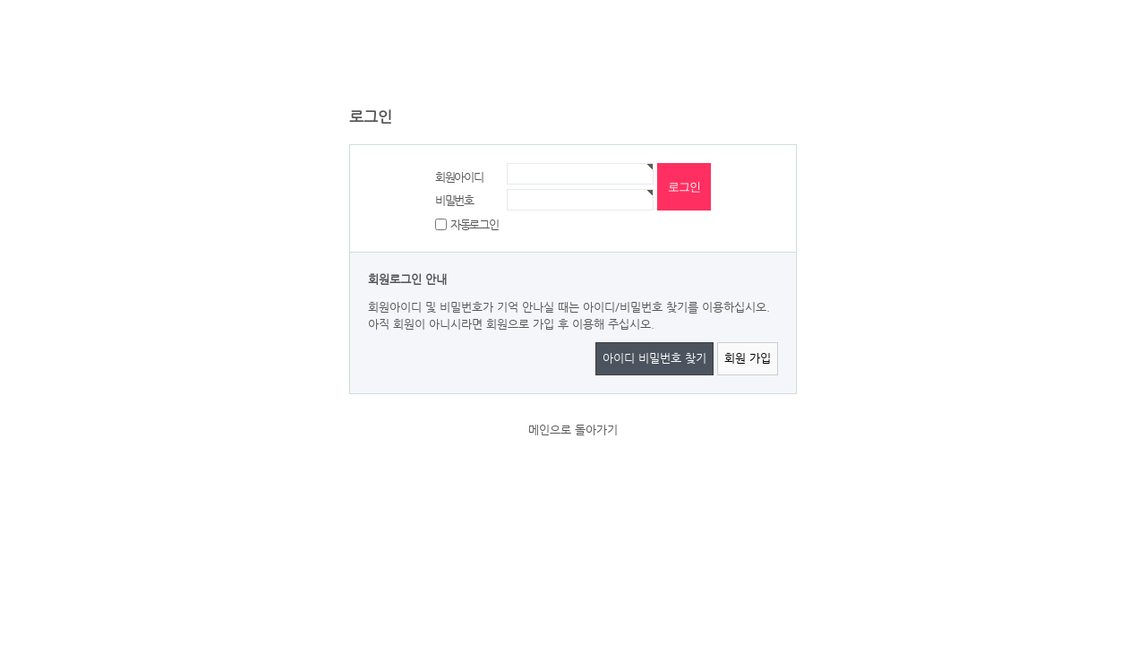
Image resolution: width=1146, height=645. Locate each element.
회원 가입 (747, 358)
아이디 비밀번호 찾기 (654, 358)
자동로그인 (474, 223)
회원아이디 (459, 177)
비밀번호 (454, 200)
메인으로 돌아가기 (573, 429)
